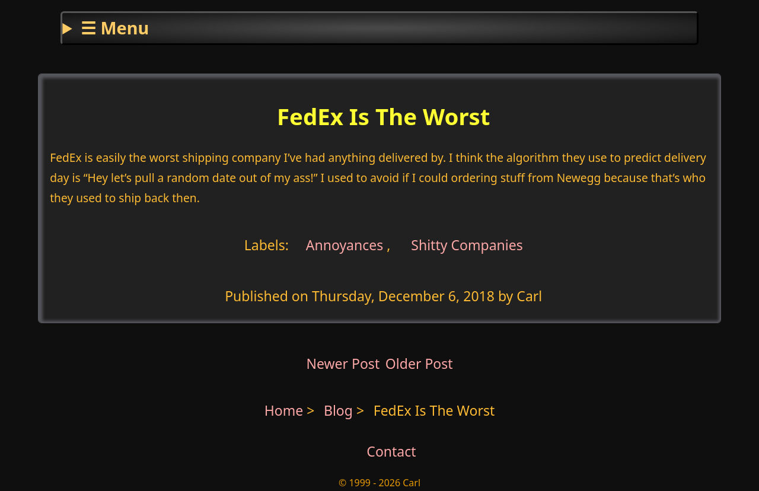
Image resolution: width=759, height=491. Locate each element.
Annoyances (345, 244)
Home (284, 410)
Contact (391, 451)
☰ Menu (115, 27)
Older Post (419, 363)
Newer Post (343, 363)
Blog (340, 410)
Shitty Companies (467, 244)
